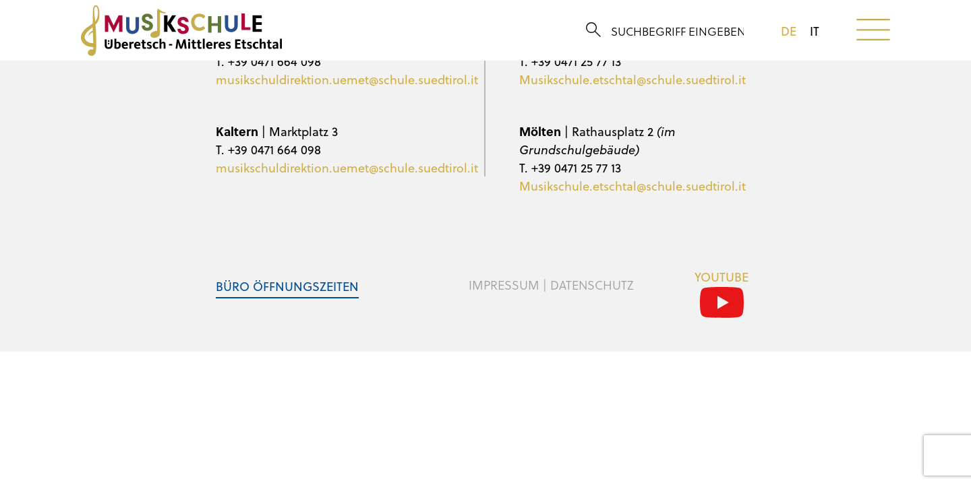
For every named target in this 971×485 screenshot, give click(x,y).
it (814, 31)
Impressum (504, 285)
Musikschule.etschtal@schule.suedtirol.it (632, 79)
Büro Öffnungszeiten (287, 286)
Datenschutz (592, 285)
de (788, 31)
